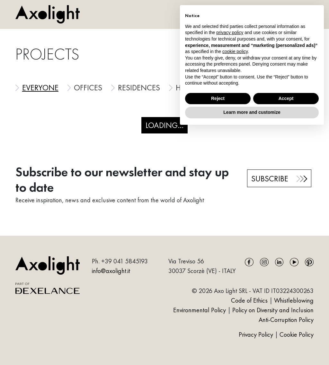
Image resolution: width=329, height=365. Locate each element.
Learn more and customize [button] (251, 112)
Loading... (164, 125)
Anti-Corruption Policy (286, 319)
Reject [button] (218, 98)
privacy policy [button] (229, 32)
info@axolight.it (111, 271)
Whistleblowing (294, 300)
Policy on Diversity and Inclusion (273, 310)
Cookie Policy (297, 334)
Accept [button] (286, 98)
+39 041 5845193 (124, 261)
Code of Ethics (249, 300)
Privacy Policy (257, 334)
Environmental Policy (199, 310)
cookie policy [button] (235, 51)
